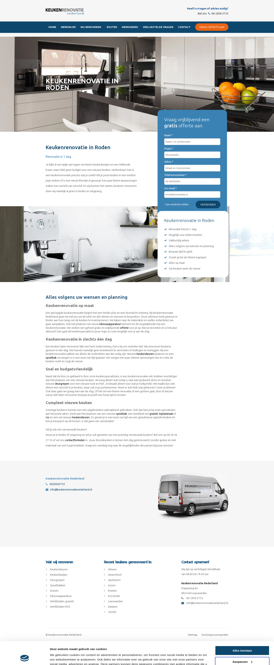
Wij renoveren (90, 27)
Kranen (54, 590)
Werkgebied (130, 27)
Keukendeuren (59, 569)
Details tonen (59, 657)
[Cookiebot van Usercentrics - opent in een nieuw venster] (24, 657)
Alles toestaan (242, 629)
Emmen (112, 590)
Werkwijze (68, 27)
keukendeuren (145, 353)
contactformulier (75, 440)
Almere (112, 569)
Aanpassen (242, 640)
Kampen (113, 606)
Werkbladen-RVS (60, 606)
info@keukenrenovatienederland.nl (69, 489)
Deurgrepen (57, 580)
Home (52, 27)
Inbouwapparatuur (61, 596)
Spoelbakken (57, 585)
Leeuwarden (115, 601)
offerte (124, 327)
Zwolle (112, 611)
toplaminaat (166, 413)
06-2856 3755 (218, 13)
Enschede (114, 596)
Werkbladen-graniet (62, 601)
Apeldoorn (114, 580)
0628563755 (55, 484)
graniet (154, 413)
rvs (47, 417)
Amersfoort (115, 574)
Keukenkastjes (58, 574)
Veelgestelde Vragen (158, 27)
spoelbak (51, 357)
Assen (111, 585)
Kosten (112, 27)
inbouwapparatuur (110, 324)
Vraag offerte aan (211, 27)
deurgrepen (62, 383)
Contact (184, 27)
